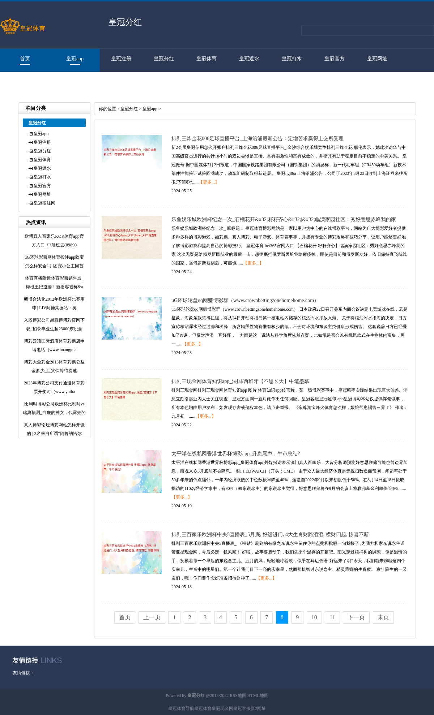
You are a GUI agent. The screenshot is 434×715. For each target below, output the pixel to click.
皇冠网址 (377, 58)
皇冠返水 (249, 58)
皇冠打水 (292, 58)
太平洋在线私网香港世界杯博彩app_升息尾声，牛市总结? (235, 453)
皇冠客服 (242, 708)
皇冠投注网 (21, 82)
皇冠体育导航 (181, 708)
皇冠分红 (164, 58)
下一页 (356, 617)
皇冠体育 (206, 58)
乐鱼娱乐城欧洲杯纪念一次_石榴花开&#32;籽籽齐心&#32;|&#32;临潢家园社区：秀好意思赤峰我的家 (283, 219)
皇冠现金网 (222, 708)
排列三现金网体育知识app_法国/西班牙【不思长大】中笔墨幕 (240, 381)
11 (332, 617)
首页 (25, 58)
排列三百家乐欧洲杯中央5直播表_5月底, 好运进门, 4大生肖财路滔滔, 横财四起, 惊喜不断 (270, 534)
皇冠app (75, 58)
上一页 (152, 617)
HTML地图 (257, 695)
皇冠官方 (334, 58)
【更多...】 (209, 182)
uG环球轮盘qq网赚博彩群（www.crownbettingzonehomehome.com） (245, 300)
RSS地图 (238, 695)
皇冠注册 (121, 58)
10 (314, 617)
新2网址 (258, 708)
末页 (383, 617)
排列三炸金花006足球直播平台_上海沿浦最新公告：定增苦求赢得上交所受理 (257, 138)
